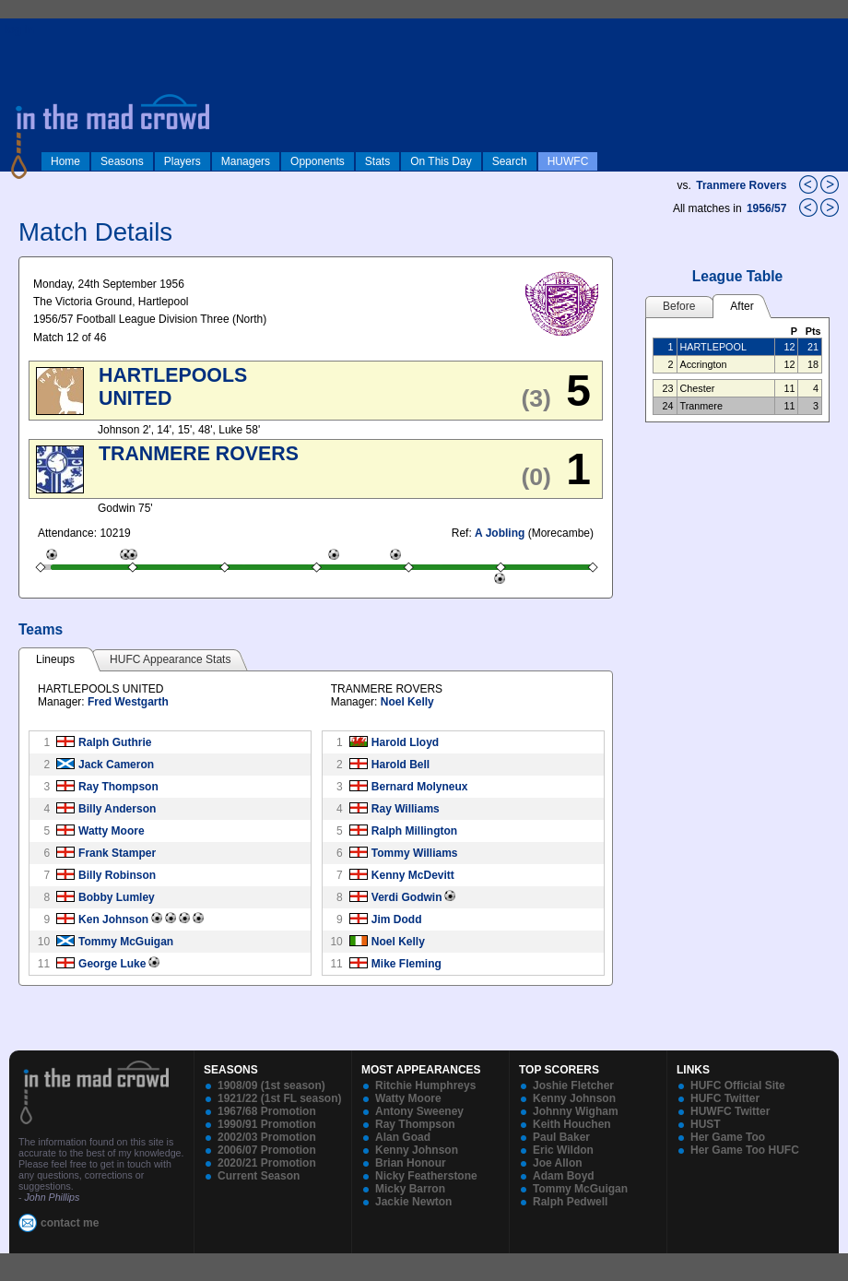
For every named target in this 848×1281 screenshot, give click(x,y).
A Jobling (499, 533)
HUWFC (568, 161)
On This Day (440, 161)
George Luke (112, 963)
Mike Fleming (406, 963)
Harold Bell (400, 764)
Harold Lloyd (405, 742)
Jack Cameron (116, 764)
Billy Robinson (117, 875)
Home (65, 161)
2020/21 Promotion (267, 1162)
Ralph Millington (414, 830)
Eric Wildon (563, 1150)
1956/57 (768, 208)
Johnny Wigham (575, 1111)
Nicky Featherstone (426, 1175)
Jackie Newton (413, 1201)
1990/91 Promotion (267, 1124)
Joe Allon (558, 1162)
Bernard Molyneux (419, 786)
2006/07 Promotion (267, 1150)
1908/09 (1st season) (271, 1085)
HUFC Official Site (737, 1085)
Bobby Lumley (116, 897)
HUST (705, 1124)
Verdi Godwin (406, 897)
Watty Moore (111, 830)
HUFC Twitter (725, 1098)
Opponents (317, 161)
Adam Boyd (564, 1175)
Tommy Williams (414, 853)
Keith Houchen (572, 1124)
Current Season (259, 1175)
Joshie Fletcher (573, 1085)
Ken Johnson (113, 919)
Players (182, 161)
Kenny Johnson (416, 1150)
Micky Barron (410, 1188)
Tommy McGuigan (125, 941)
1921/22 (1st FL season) (280, 1098)
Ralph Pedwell (570, 1201)
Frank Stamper (117, 853)
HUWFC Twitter (730, 1111)
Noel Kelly (407, 701)
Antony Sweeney (419, 1111)
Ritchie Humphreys (425, 1085)
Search (509, 161)
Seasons (122, 161)
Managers (245, 161)
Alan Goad (402, 1137)
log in (19, 29)
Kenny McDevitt (412, 875)
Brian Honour (410, 1162)
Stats (377, 161)
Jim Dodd (396, 919)
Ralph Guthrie (114, 742)
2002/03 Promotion (267, 1137)
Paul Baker (561, 1137)
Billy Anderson (117, 808)
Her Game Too (727, 1137)
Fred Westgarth (128, 701)
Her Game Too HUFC (744, 1150)
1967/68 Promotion (267, 1111)
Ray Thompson (118, 786)
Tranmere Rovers (741, 185)
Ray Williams (405, 808)
